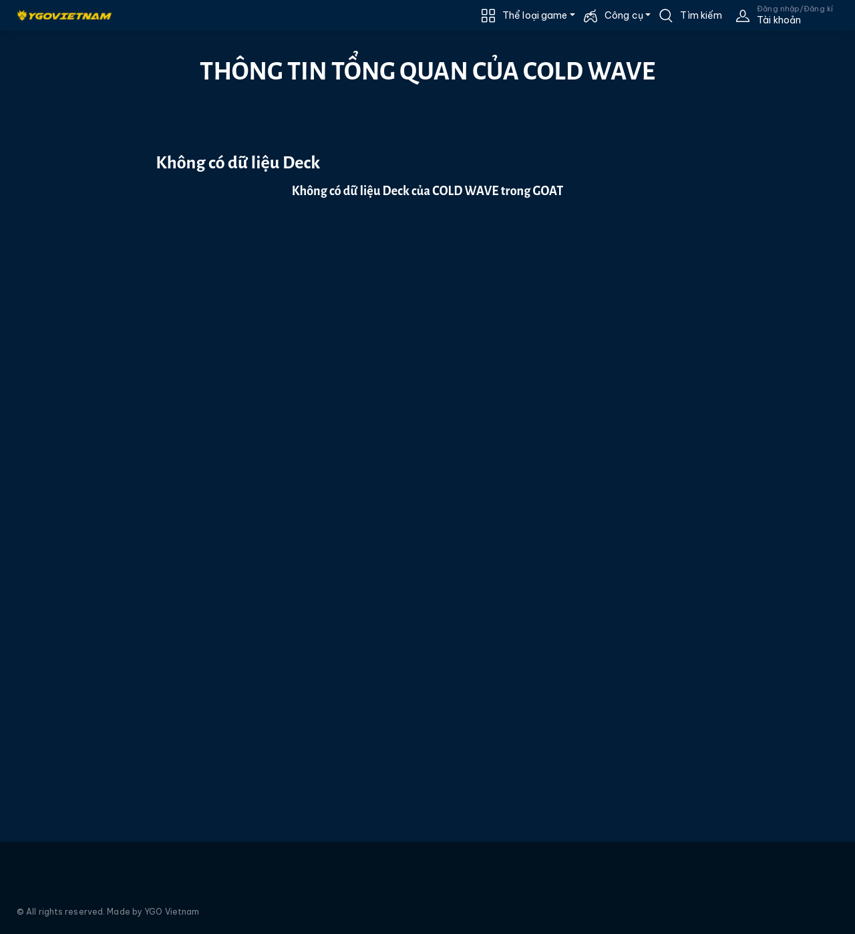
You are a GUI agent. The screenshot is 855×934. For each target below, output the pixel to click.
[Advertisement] (63, 271)
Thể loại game (534, 15)
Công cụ (624, 15)
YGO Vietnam (171, 912)
